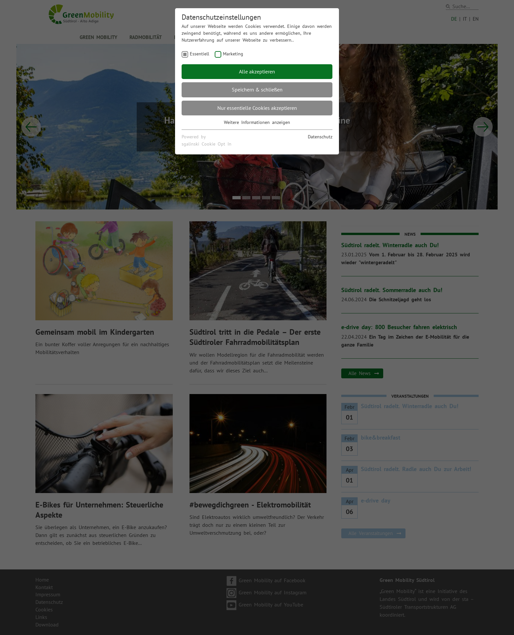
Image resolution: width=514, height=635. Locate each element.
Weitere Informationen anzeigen (257, 122)
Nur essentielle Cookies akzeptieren (257, 108)
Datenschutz (320, 137)
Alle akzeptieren (257, 71)
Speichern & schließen (257, 89)
